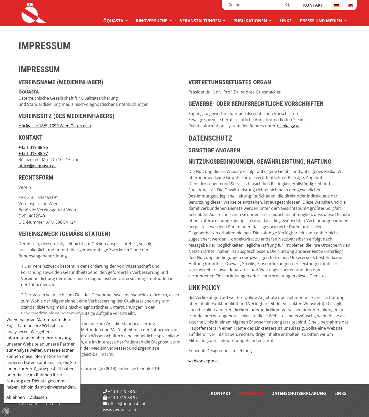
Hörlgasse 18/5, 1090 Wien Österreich (54, 126)
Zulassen (38, 397)
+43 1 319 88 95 (33, 147)
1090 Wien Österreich (39, 403)
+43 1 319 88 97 (33, 153)
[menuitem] (115, 21)
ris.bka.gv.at (288, 126)
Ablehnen (15, 397)
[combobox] (253, 5)
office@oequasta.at (37, 166)
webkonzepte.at (203, 361)
